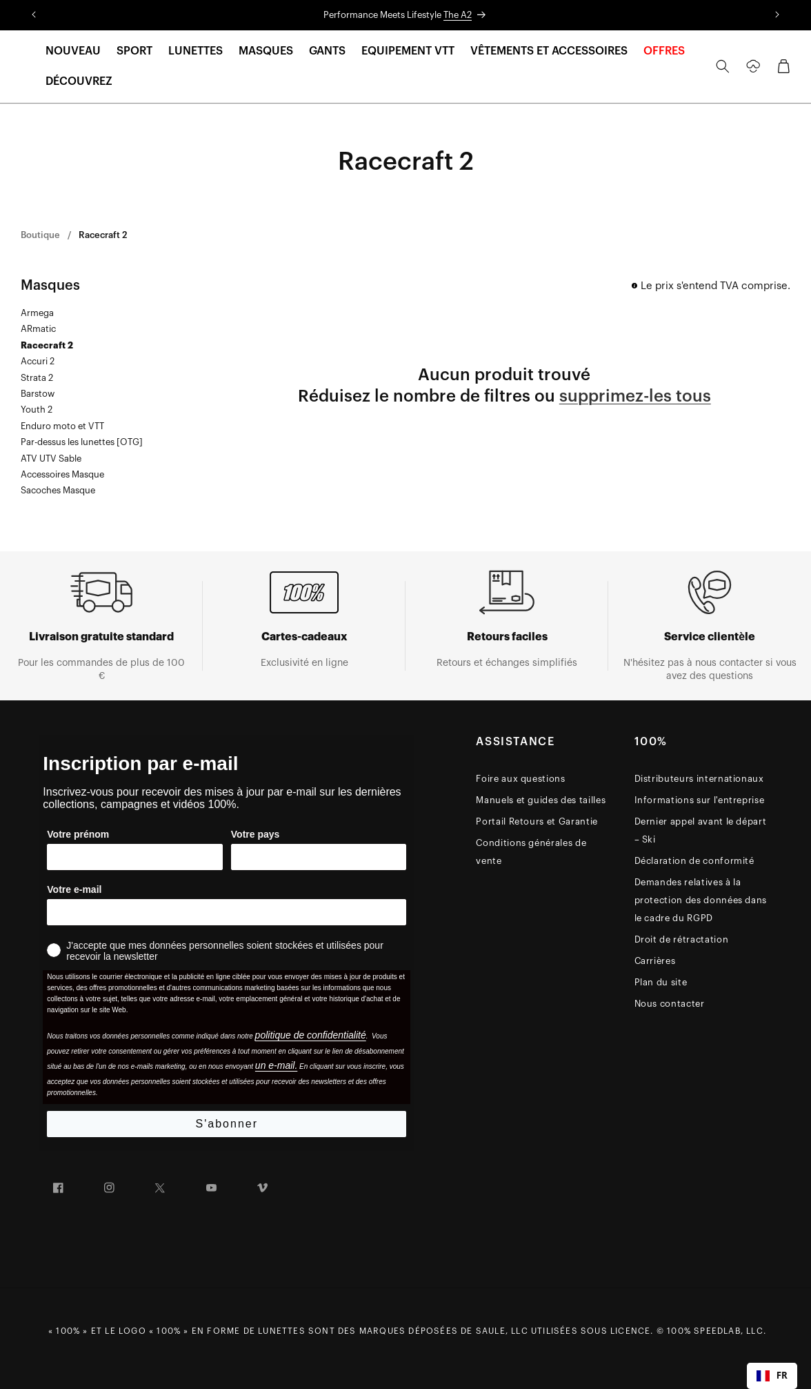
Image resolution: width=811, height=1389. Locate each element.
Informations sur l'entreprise (699, 800)
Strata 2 (37, 377)
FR (772, 1375)
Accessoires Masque (62, 474)
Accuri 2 (37, 361)
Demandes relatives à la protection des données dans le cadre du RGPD (701, 900)
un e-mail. (276, 1065)
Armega (37, 312)
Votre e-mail (74, 889)
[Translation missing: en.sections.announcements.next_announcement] (777, 15)
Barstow (37, 393)
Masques (50, 286)
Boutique (40, 234)
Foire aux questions (520, 778)
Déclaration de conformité (694, 860)
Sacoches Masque (58, 490)
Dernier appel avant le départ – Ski (700, 830)
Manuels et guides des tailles (540, 800)
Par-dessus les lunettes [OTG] (82, 441)
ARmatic (38, 328)
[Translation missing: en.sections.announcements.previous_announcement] (34, 15)
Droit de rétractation (681, 939)
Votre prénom (78, 834)
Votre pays (255, 834)
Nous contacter (669, 1003)
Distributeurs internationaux (699, 778)
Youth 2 (36, 409)
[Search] (723, 66)
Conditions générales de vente (531, 851)
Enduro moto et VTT (62, 426)
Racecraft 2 (103, 234)
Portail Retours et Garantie (537, 821)
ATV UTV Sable (51, 458)
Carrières (655, 960)
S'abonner (227, 1124)
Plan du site (661, 982)
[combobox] (772, 1376)
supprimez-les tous (635, 396)
